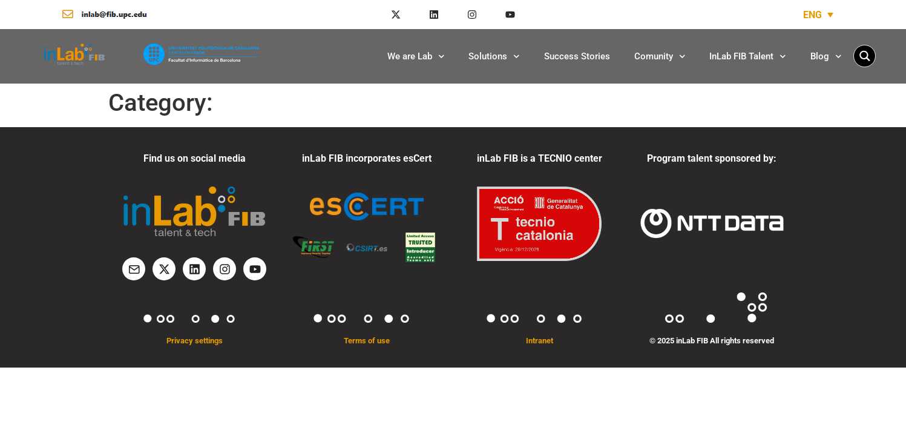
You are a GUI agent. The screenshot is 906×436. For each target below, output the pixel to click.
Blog (826, 56)
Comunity (660, 56)
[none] (818, 15)
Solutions (494, 56)
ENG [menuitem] (812, 14)
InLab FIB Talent (747, 56)
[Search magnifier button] (864, 56)
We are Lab (416, 56)
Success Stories (577, 56)
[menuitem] (818, 15)
